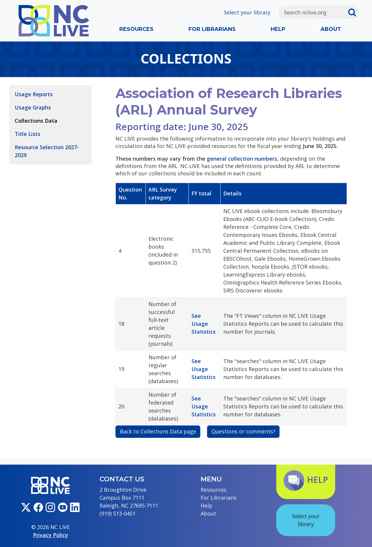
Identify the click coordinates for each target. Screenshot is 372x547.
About (330, 29)
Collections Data (36, 120)
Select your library (247, 12)
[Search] (313, 12)
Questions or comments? (243, 431)
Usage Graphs (33, 107)
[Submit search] (353, 12)
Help (278, 29)
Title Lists (27, 133)
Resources (136, 29)
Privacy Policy (50, 534)
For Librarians (212, 29)
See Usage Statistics (203, 323)
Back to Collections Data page (158, 431)
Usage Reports (34, 94)
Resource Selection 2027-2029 (47, 151)
